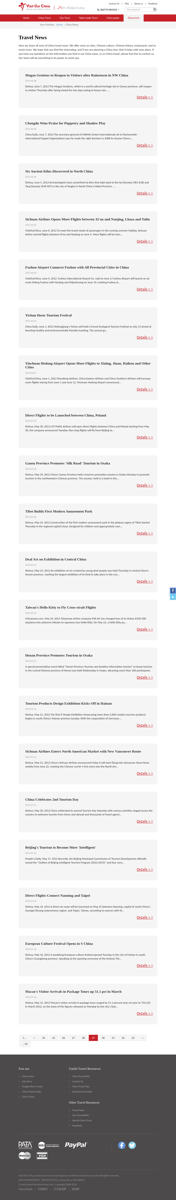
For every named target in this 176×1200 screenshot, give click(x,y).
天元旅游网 (60, 1188)
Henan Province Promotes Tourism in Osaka (59, 655)
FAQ (127, 3)
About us (138, 3)
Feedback (152, 3)
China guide (113, 18)
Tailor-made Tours (88, 18)
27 (73, 1037)
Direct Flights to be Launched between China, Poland (65, 415)
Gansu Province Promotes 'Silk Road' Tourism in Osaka (67, 463)
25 (53, 1037)
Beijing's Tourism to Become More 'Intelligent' (60, 847)
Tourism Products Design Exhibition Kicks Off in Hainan (68, 703)
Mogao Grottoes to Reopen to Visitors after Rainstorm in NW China (76, 75)
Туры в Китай (25, 1188)
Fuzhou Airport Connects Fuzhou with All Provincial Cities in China (77, 267)
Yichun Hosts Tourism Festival (48, 315)
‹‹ (34, 1037)
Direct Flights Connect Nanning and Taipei (57, 895)
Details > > (145, 97)
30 (103, 1037)
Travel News (78, 1110)
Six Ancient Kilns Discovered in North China (59, 171)
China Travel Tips (80, 1086)
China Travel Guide (31, 1091)
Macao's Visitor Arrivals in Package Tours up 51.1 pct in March (73, 991)
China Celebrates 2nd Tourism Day (52, 799)
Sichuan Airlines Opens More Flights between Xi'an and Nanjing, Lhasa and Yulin (87, 219)
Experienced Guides (82, 1091)
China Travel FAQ (80, 1076)
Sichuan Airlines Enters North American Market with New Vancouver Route (83, 751)
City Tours (65, 18)
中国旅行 (43, 1188)
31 (113, 1037)
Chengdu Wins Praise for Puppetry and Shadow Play (65, 123)
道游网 (75, 1188)
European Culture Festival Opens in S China (59, 944)
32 (123, 1037)
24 (43, 1037)
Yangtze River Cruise (32, 1086)
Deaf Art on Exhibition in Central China (55, 559)
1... (24, 1037)
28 (83, 1037)
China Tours (44, 18)
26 (63, 1037)
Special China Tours (82, 1120)
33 (133, 1037)
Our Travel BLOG (80, 1115)
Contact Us (114, 3)
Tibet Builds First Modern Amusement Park (58, 511)
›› (143, 1037)
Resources (133, 18)
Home (26, 18)
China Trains (28, 1096)
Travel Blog (29, 25)
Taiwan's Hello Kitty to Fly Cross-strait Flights (60, 607)
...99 (25, 1044)
